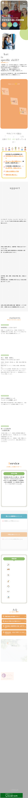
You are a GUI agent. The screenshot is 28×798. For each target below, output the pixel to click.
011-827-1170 (11, 795)
